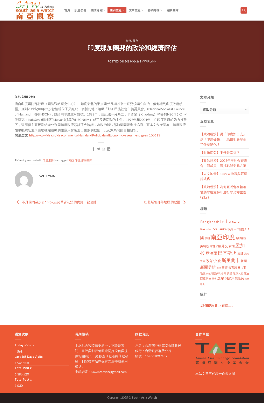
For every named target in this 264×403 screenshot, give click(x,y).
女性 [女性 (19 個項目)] (232, 246)
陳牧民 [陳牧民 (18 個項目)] (239, 278)
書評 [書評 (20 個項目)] (225, 267)
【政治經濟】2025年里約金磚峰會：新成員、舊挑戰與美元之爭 (223, 163)
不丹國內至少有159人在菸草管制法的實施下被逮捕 (56, 202)
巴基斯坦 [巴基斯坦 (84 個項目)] (227, 253)
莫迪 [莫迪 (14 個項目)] (246, 273)
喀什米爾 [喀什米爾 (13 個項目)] (215, 246)
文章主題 (136, 10)
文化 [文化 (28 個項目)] (217, 261)
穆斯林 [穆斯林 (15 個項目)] (215, 273)
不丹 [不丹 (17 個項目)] (230, 229)
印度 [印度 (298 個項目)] (229, 236)
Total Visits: (23, 368)
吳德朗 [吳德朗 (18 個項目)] (204, 246)
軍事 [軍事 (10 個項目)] (214, 278)
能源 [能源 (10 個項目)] (235, 273)
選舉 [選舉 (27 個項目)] (220, 278)
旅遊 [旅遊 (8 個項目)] (218, 267)
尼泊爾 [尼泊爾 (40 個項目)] (211, 253)
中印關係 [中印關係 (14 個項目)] (239, 229)
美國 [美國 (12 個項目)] (229, 273)
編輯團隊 (173, 10)
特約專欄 (155, 10)
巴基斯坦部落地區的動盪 (166, 202)
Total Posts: (23, 379)
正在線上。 (217, 305)
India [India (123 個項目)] (225, 221)
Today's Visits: (25, 345)
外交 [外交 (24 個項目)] (224, 246)
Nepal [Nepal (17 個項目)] (235, 222)
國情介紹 (98, 10)
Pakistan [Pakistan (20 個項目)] (206, 229)
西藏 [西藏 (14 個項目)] (203, 278)
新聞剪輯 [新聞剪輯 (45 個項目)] (208, 267)
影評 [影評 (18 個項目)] (240, 253)
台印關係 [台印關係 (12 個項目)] (241, 238)
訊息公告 (80, 10)
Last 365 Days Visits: (29, 356)
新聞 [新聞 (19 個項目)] (244, 261)
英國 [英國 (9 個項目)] (240, 273)
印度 (128, 40)
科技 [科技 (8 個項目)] (208, 273)
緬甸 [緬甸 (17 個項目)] (223, 273)
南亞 (71, 160)
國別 (135, 40)
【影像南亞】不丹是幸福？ (220, 152)
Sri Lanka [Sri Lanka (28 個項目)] (220, 229)
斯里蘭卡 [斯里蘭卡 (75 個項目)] (231, 260)
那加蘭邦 (86, 160)
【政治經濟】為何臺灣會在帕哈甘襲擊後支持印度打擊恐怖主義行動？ (223, 192)
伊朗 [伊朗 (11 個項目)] (207, 238)
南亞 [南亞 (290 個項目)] (216, 236)
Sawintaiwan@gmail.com (109, 372)
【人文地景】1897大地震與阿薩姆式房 (223, 176)
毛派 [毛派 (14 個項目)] (203, 273)
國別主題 (117, 10)
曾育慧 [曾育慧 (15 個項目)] (232, 267)
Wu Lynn (150, 61)
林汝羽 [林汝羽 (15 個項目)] (242, 267)
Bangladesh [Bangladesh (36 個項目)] (209, 222)
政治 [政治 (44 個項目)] (210, 260)
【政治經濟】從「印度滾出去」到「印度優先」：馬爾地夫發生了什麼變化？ (223, 139)
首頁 (67, 10)
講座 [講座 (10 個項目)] (208, 278)
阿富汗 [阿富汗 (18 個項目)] (229, 278)
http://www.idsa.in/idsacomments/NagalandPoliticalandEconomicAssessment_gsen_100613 (94, 135)
